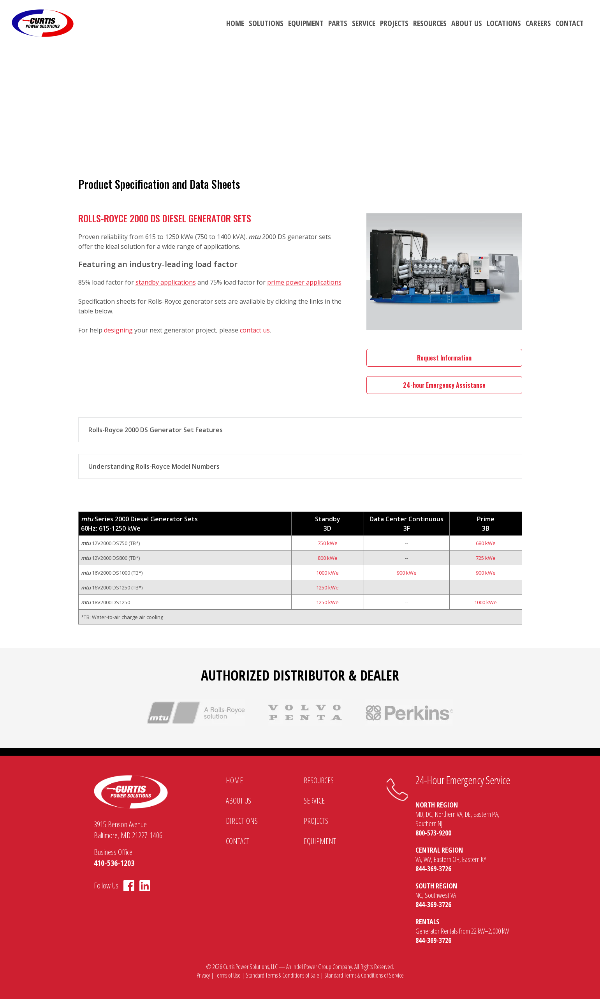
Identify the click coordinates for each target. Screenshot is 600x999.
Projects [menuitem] (394, 23)
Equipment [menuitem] (306, 23)
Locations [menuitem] (504, 23)
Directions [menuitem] (242, 821)
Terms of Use (228, 975)
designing (118, 330)
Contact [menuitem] (570, 23)
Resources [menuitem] (430, 23)
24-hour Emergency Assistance (444, 385)
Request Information (444, 357)
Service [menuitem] (363, 23)
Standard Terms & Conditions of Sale (282, 975)
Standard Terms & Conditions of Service (364, 975)
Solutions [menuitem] (266, 23)
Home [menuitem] (235, 23)
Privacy (203, 975)
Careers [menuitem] (538, 23)
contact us (255, 330)
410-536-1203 (114, 863)
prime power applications (304, 282)
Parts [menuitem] (337, 23)
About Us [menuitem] (466, 23)
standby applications (165, 282)
